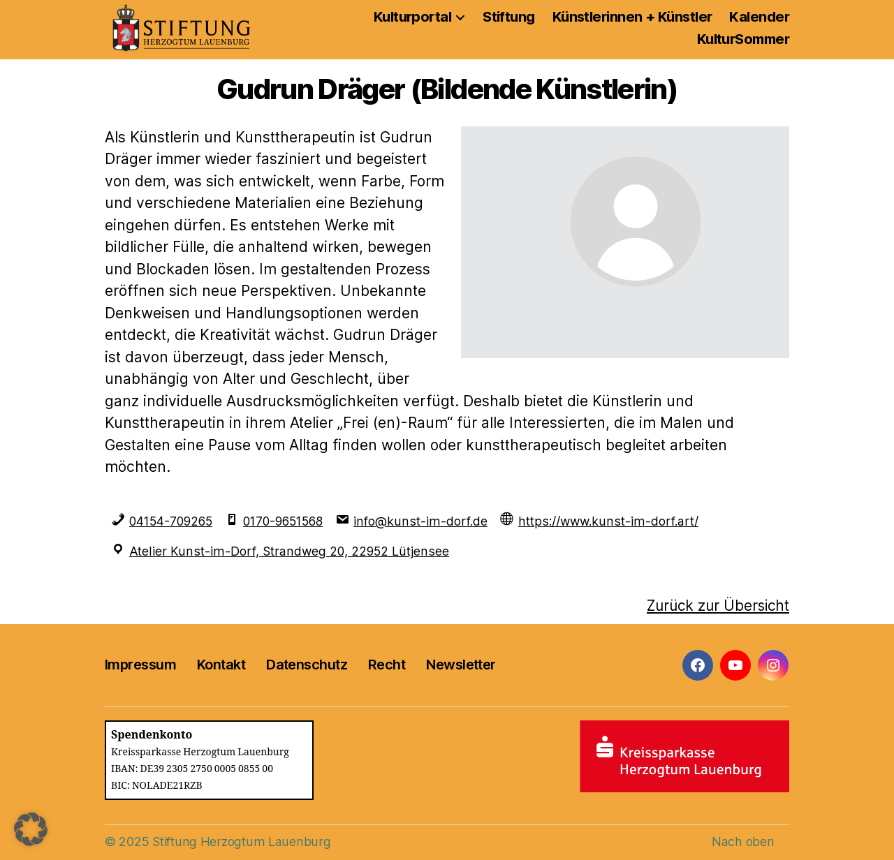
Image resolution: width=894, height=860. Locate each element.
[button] (30, 829)
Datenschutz (306, 663)
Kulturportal (412, 16)
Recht (386, 663)
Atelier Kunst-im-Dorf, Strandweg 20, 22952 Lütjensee (288, 551)
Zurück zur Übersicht (715, 605)
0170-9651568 (291, 521)
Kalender (759, 16)
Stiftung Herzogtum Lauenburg (239, 840)
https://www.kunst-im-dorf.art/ (616, 521)
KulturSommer (743, 39)
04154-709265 (173, 521)
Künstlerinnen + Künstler (632, 16)
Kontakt (221, 663)
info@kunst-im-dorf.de (431, 521)
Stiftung (509, 16)
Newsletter (460, 663)
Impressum (140, 663)
